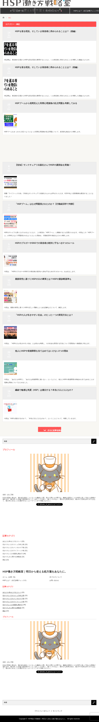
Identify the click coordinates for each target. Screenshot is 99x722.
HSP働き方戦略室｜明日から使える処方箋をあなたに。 (35, 571)
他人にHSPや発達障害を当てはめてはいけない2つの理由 (41, 351)
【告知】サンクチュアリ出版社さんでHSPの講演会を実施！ (43, 165)
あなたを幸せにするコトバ (12, 541)
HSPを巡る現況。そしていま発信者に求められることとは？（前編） (47, 67)
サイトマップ (57, 711)
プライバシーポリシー (42, 711)
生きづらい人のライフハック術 (13, 550)
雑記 (4, 560)
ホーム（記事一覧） (9, 577)
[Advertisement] (49, 149)
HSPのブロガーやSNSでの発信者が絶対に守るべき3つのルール (44, 243)
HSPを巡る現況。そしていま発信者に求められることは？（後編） (46, 31)
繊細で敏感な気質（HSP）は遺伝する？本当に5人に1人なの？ (44, 390)
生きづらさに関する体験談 (12, 557)
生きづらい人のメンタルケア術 (13, 547)
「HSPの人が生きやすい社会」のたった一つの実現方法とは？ (44, 315)
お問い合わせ (54, 580)
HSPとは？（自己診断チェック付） (15, 580)
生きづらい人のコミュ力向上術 (13, 544)
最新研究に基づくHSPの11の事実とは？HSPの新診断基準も (43, 279)
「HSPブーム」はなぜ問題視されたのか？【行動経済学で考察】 (45, 204)
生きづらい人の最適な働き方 (13, 554)
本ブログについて (56, 577)
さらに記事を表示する (49, 429)
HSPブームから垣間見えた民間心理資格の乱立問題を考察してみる (46, 103)
